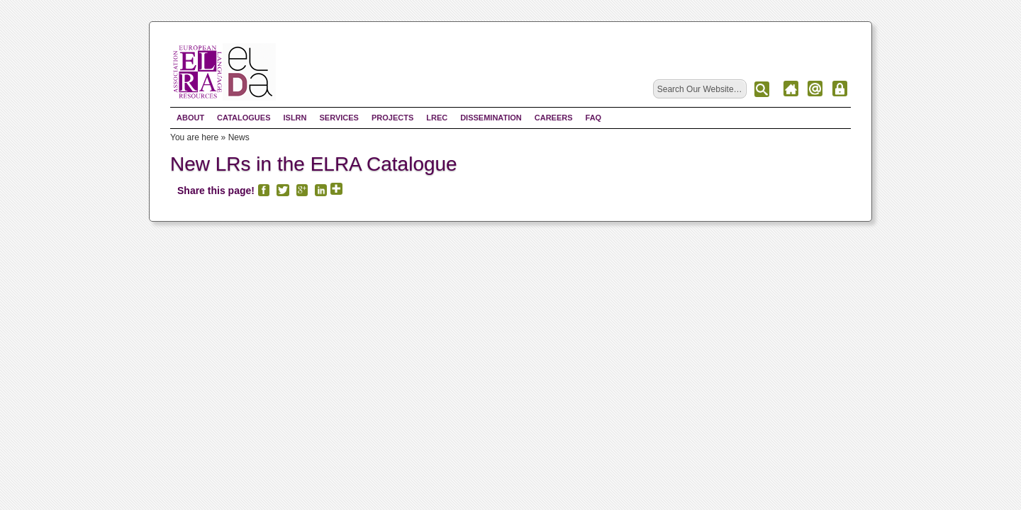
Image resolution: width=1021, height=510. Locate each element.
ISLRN (294, 117)
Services (338, 117)
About (190, 117)
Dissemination (491, 117)
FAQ (594, 117)
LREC (436, 117)
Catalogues (243, 117)
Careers (554, 117)
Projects (392, 117)
